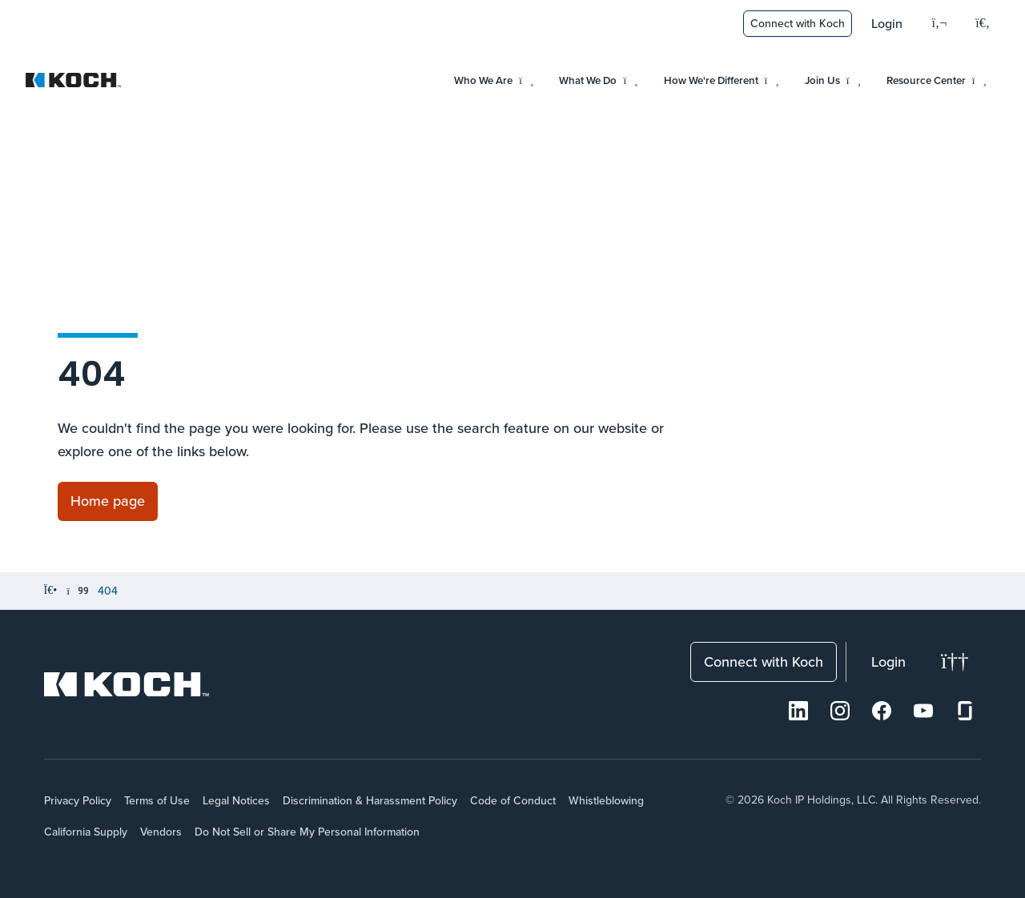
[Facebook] (882, 711)
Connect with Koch (797, 23)
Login (886, 23)
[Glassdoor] (965, 711)
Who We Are (493, 80)
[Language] (939, 23)
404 (108, 591)
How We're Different (721, 80)
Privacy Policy (77, 800)
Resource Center (936, 80)
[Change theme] (955, 661)
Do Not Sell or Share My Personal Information (307, 832)
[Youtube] (923, 711)
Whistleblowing (606, 800)
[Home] (51, 590)
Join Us (833, 80)
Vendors (161, 832)
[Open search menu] (982, 24)
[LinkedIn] (798, 711)
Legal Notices (236, 800)
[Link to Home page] (108, 501)
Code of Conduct (513, 800)
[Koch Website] (74, 80)
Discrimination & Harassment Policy (370, 800)
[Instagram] (840, 711)
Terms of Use (157, 800)
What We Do (598, 80)
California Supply (85, 832)
